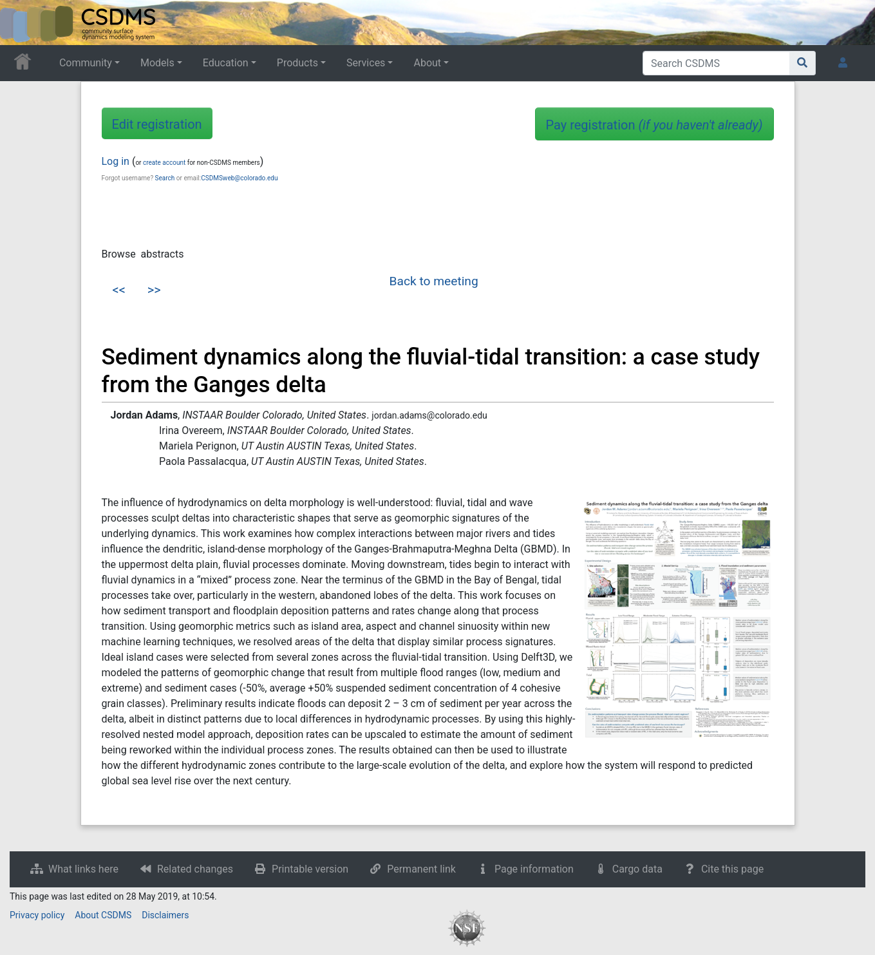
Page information (534, 869)
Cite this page (732, 869)
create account (164, 162)
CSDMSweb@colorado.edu (239, 178)
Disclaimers (165, 915)
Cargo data (637, 869)
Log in (115, 161)
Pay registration (654, 125)
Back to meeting (434, 281)
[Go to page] (802, 63)
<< (119, 290)
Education (226, 63)
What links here (83, 869)
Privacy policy (37, 915)
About (427, 63)
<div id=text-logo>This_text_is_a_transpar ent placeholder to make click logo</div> (20, 22)
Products (297, 63)
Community (85, 63)
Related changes (195, 869)
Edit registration (157, 124)
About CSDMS (103, 915)
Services (365, 63)
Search (165, 178)
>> (154, 290)
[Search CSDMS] (716, 63)
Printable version (310, 869)
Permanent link (421, 869)
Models (157, 63)
